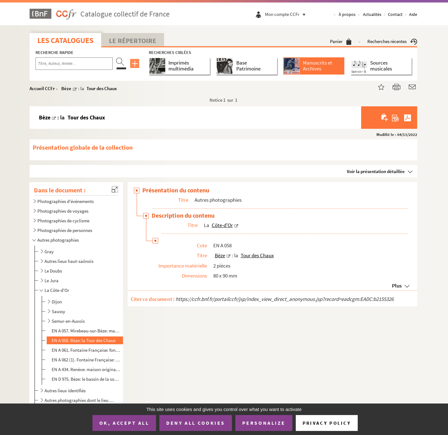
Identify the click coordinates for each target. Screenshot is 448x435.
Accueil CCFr (42, 88)
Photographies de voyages (62, 211)
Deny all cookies (195, 423)
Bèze (66, 88)
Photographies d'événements (65, 201)
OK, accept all (124, 423)
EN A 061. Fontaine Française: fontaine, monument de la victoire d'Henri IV (86, 350)
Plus (397, 285)
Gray (49, 251)
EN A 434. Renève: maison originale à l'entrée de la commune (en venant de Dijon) (86, 369)
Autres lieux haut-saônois (69, 261)
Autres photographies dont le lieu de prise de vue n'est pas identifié (80, 400)
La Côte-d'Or (57, 290)
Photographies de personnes (64, 230)
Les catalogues (65, 40)
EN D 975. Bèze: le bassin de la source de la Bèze (86, 379)
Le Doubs (53, 271)
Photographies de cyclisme (63, 221)
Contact (395, 14)
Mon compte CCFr (287, 14)
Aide (413, 14)
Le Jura (52, 280)
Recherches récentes (392, 41)
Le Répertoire (132, 40)
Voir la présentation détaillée (376, 171)
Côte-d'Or (222, 225)
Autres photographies (58, 240)
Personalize (263, 423)
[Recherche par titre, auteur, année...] (74, 63)
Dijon (57, 302)
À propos (347, 14)
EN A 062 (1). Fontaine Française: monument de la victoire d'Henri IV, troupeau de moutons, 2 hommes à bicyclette (86, 360)
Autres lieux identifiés (65, 391)
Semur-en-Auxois (68, 321)
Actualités (372, 14)
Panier (340, 41)
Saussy (58, 311)
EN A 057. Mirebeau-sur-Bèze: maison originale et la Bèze (86, 331)
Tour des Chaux (102, 88)
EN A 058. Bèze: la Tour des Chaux (84, 340)
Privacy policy (327, 423)
